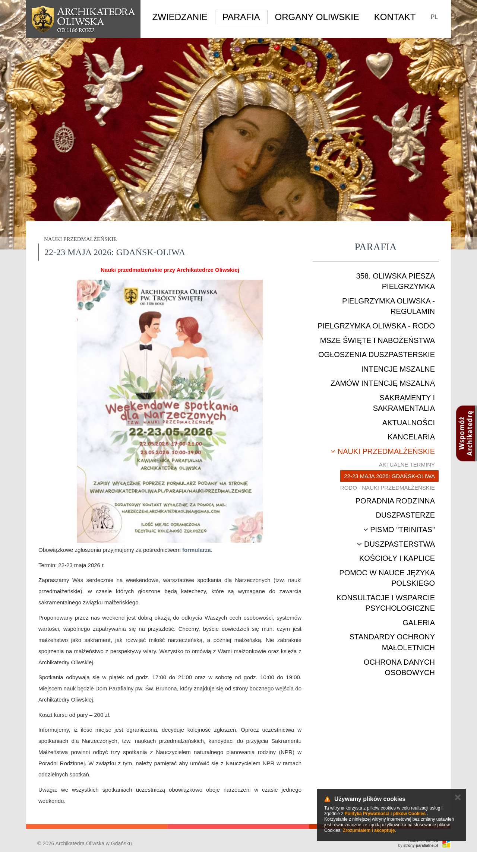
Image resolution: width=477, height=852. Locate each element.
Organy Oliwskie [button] (317, 17)
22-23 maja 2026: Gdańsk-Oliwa (389, 476)
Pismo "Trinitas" (399, 529)
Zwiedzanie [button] (180, 17)
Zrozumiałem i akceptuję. (369, 830)
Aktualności (408, 423)
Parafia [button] (241, 17)
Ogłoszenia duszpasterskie (376, 354)
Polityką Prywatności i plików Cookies (385, 813)
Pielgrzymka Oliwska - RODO (376, 326)
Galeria (418, 623)
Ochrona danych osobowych (399, 667)
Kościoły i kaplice (397, 558)
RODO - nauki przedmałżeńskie (387, 487)
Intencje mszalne (398, 369)
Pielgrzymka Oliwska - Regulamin (388, 306)
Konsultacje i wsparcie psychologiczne (386, 603)
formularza (196, 550)
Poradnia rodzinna (395, 501)
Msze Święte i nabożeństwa (377, 340)
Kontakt (395, 17)
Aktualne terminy (407, 464)
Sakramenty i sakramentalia (404, 403)
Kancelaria (411, 437)
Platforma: (423, 841)
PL (434, 17)
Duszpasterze (405, 515)
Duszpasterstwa (396, 544)
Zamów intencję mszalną (383, 383)
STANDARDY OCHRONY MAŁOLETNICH (392, 642)
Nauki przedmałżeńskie (383, 451)
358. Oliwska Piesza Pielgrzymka (395, 281)
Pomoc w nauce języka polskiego (387, 578)
